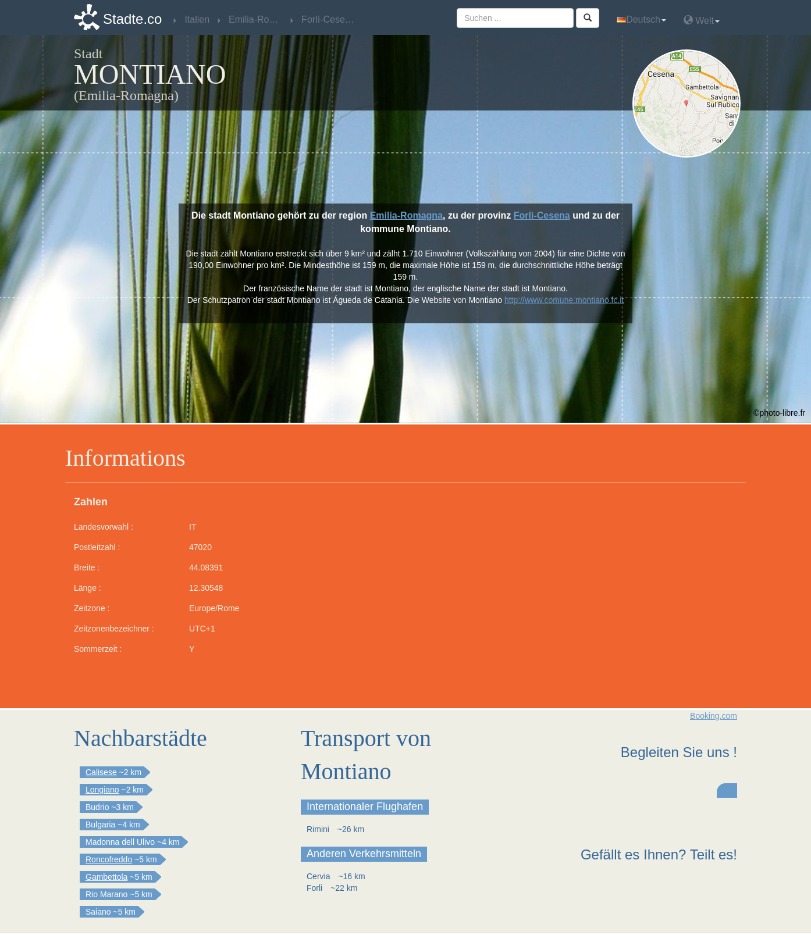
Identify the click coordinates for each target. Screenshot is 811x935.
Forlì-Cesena (542, 215)
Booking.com (713, 715)
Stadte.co (132, 19)
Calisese (101, 772)
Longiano (102, 789)
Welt (702, 20)
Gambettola (106, 877)
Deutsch (641, 19)
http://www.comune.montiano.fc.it (564, 300)
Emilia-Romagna (406, 215)
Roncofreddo (109, 859)
